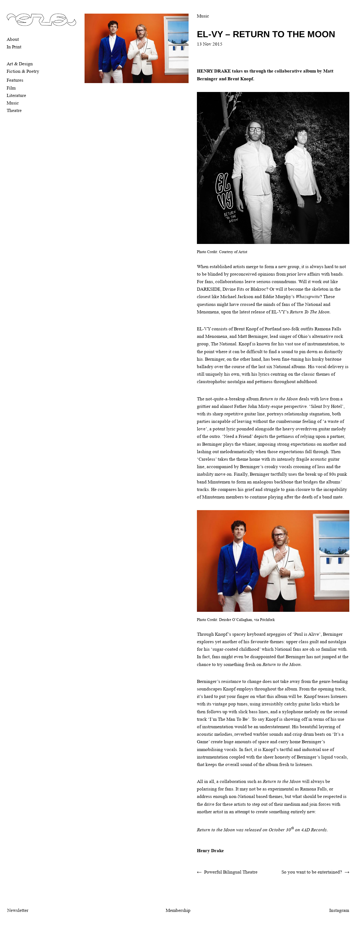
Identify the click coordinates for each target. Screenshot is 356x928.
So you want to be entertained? (311, 872)
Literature (16, 95)
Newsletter (17, 910)
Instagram (339, 910)
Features (15, 80)
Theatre (14, 110)
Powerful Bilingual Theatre (231, 872)
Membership (178, 910)
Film (11, 88)
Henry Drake (210, 850)
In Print (14, 46)
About (13, 39)
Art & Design (20, 63)
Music (13, 103)
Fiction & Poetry (23, 71)
